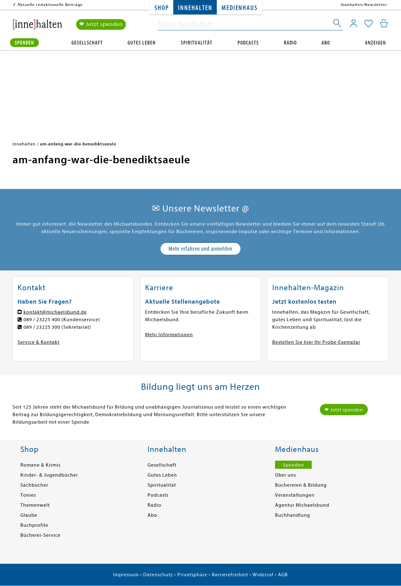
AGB (283, 575)
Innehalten (195, 8)
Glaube (28, 515)
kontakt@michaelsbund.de (55, 312)
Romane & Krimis (40, 465)
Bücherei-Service (40, 535)
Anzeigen (375, 42)
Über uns (285, 475)
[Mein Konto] (353, 23)
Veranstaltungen (295, 495)
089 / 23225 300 (41, 327)
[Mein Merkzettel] (368, 24)
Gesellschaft (87, 42)
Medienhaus (239, 8)
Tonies (28, 495)
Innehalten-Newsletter (364, 4)
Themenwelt (35, 505)
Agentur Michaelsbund (302, 505)
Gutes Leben (142, 42)
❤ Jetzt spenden (101, 24)
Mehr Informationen (169, 334)
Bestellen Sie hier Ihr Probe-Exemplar (316, 342)
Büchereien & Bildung (301, 485)
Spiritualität (196, 42)
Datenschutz (158, 575)
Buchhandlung (292, 515)
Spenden (24, 42)
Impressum (126, 575)
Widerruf (263, 575)
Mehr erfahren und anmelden (200, 248)
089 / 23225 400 (41, 319)
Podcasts (248, 42)
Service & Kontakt (39, 342)
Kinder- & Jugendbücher (49, 475)
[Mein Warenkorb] (383, 23)
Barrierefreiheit (230, 575)
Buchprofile (34, 525)
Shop (161, 8)
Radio (290, 42)
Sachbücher (34, 485)
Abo (325, 42)
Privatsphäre (192, 575)
